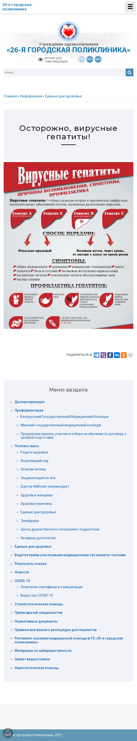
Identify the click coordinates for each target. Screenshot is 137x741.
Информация (31, 96)
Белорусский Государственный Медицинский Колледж (65, 417)
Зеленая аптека (33, 469)
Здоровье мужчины (36, 504)
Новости (22, 572)
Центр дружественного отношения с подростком (60, 529)
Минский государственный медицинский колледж (61, 425)
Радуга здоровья (34, 452)
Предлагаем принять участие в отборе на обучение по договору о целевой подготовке (73, 435)
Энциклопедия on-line (38, 478)
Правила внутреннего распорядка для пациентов (56, 630)
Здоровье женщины (37, 495)
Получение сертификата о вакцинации (52, 587)
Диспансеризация (30, 402)
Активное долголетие (38, 538)
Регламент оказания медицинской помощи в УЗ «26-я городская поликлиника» (69, 640)
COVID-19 (22, 581)
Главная (10, 96)
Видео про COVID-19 (37, 595)
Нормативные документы (36, 621)
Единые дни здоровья (63, 96)
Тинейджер (30, 521)
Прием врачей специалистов (38, 613)
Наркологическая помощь (37, 668)
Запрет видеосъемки (32, 659)
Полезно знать (27, 446)
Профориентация (29, 410)
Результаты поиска (30, 564)
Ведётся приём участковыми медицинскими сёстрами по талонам (70, 555)
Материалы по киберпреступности (43, 651)
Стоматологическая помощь (39, 604)
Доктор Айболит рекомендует (45, 486)
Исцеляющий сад (34, 461)
